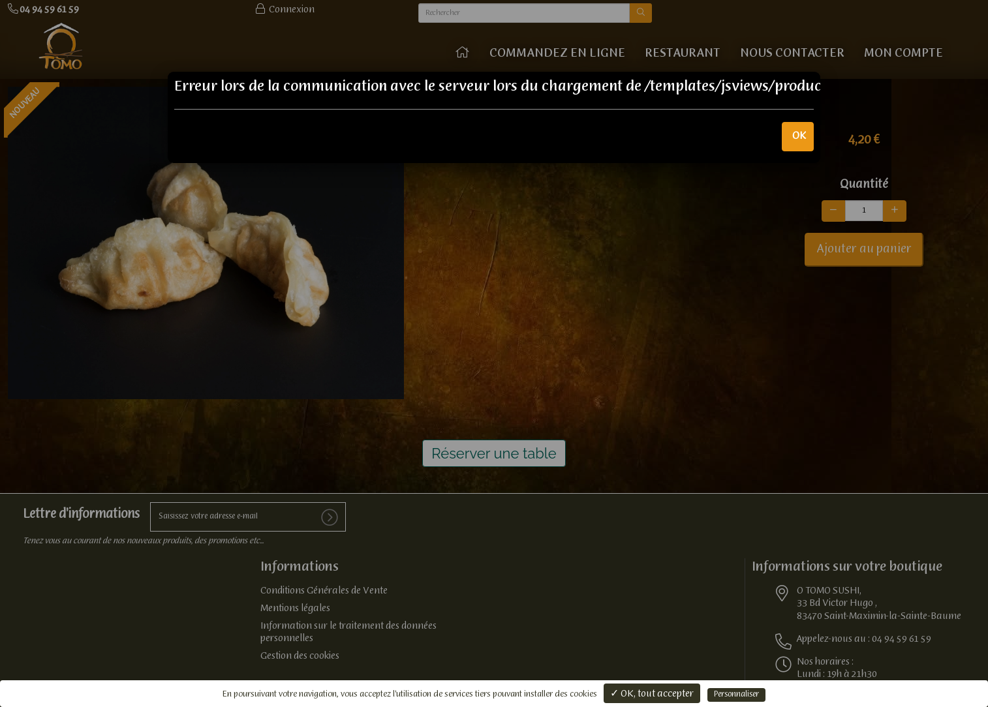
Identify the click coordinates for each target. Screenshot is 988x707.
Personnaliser (736, 695)
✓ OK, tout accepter (652, 694)
